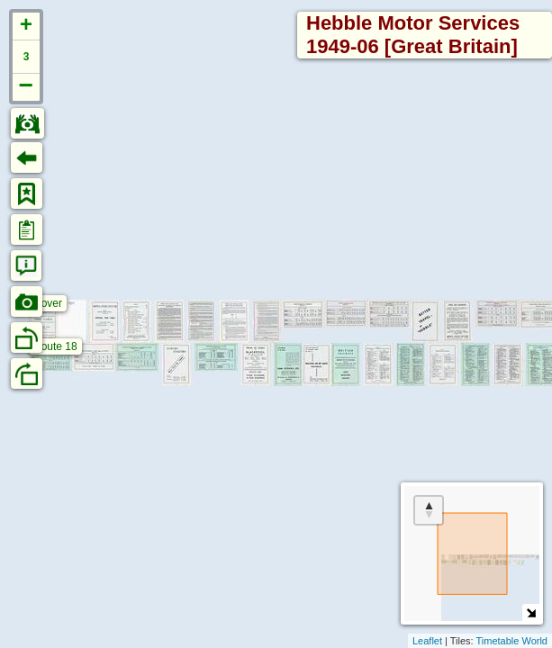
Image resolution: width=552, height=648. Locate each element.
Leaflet (427, 640)
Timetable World (511, 640)
